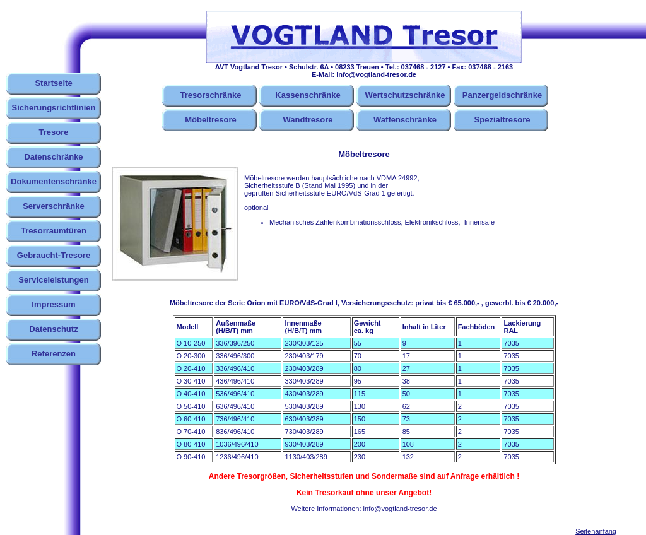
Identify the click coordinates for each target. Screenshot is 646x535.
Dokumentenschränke (54, 181)
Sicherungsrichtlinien (54, 107)
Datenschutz (53, 329)
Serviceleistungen (53, 280)
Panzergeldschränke (502, 95)
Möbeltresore (211, 119)
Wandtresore (308, 119)
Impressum (53, 304)
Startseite (53, 83)
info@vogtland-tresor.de (376, 74)
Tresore (54, 132)
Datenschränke (53, 157)
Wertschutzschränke (405, 95)
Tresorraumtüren (53, 230)
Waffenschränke (405, 119)
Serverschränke (54, 206)
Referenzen (54, 353)
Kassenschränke (307, 95)
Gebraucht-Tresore (53, 255)
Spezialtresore (502, 119)
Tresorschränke (211, 95)
